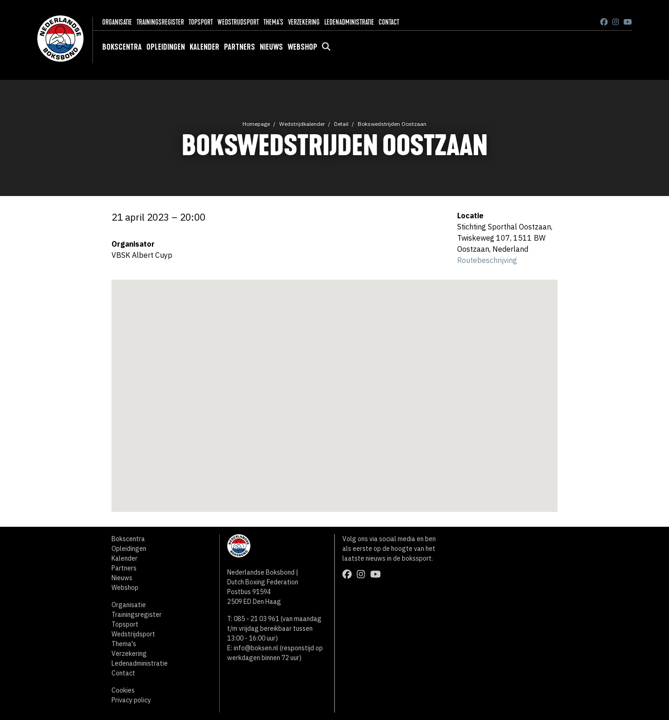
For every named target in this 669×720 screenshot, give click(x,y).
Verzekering (304, 22)
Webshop (302, 47)
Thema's (273, 22)
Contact (389, 22)
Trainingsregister (160, 22)
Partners (239, 47)
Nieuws (271, 47)
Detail (341, 123)
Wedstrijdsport (238, 22)
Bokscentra (122, 47)
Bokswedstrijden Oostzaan (392, 123)
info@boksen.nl (256, 648)
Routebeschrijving (487, 260)
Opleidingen (165, 47)
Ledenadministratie (349, 22)
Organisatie (117, 22)
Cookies (123, 690)
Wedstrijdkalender (302, 123)
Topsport (201, 22)
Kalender (204, 47)
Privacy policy (131, 700)
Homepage (256, 123)
